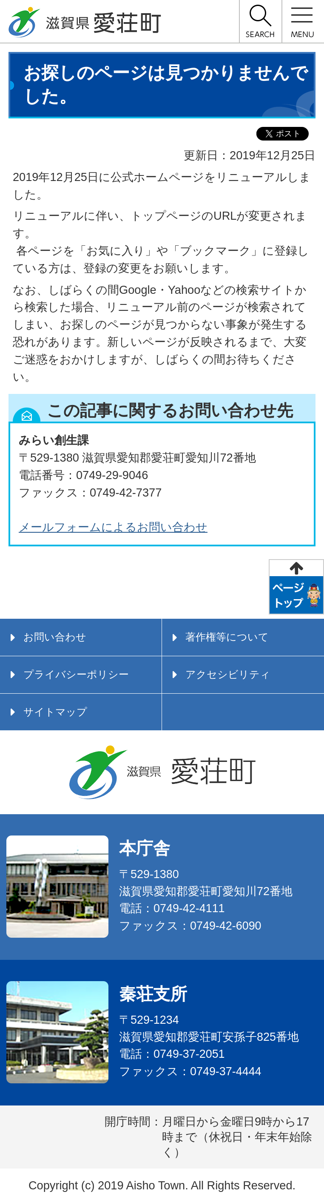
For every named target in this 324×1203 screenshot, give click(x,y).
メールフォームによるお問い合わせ (113, 527)
